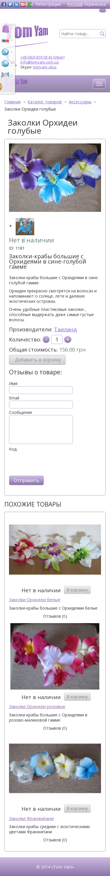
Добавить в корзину (38, 360)
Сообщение (20, 412)
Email (14, 398)
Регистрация (48, 4)
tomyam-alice (45, 67)
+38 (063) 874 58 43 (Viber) (42, 57)
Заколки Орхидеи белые (34, 599)
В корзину (77, 590)
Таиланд (65, 329)
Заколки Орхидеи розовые (37, 706)
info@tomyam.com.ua (39, 62)
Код (13, 449)
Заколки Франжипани (31, 818)
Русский (75, 4)
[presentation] (53, 463)
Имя (13, 383)
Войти (26, 4)
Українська (95, 4)
